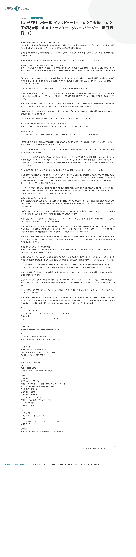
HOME (8, 465)
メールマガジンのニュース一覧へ (95, 448)
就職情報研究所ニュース (21, 465)
